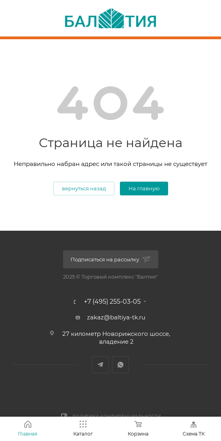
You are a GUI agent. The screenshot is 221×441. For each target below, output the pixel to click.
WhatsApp (120, 364)
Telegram (100, 364)
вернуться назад (84, 188)
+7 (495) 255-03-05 (112, 302)
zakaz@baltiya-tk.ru (116, 317)
